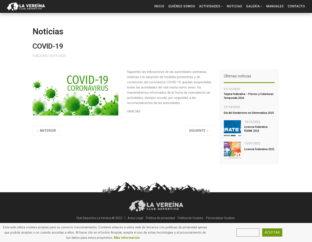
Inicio (159, 6)
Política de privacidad (160, 218)
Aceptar (272, 232)
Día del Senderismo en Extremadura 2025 (249, 112)
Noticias (234, 6)
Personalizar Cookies (220, 218)
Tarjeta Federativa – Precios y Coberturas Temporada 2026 (249, 96)
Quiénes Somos (181, 6)
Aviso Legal (135, 218)
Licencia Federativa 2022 (259, 149)
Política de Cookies (190, 218)
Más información (127, 238)
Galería (253, 6)
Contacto (296, 6)
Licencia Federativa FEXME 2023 (256, 128)
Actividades (209, 6)
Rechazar (248, 232)
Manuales (275, 6)
